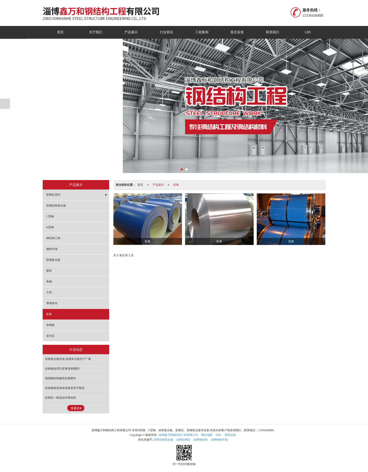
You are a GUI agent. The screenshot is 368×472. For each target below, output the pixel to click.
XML (218, 435)
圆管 (49, 270)
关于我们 (95, 32)
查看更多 (76, 408)
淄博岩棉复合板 (163, 439)
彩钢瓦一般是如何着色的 (60, 397)
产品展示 (131, 32)
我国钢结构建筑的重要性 (60, 378)
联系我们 (272, 32)
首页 (60, 32)
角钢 (49, 281)
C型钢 (50, 216)
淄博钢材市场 (219, 439)
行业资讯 (166, 32)
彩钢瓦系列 (53, 194)
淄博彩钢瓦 (183, 439)
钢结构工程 (53, 238)
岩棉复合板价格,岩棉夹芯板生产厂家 (68, 359)
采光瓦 (50, 335)
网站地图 (206, 435)
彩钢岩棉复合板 (56, 205)
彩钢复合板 (53, 259)
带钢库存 (52, 303)
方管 (49, 292)
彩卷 (176, 184)
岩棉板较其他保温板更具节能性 (65, 388)
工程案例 (201, 32)
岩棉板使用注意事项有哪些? (62, 368)
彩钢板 (50, 325)
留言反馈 (237, 32)
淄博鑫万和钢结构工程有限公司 (178, 435)
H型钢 (50, 227)
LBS (308, 32)
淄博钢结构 (201, 439)
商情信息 (230, 435)
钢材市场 (52, 249)
